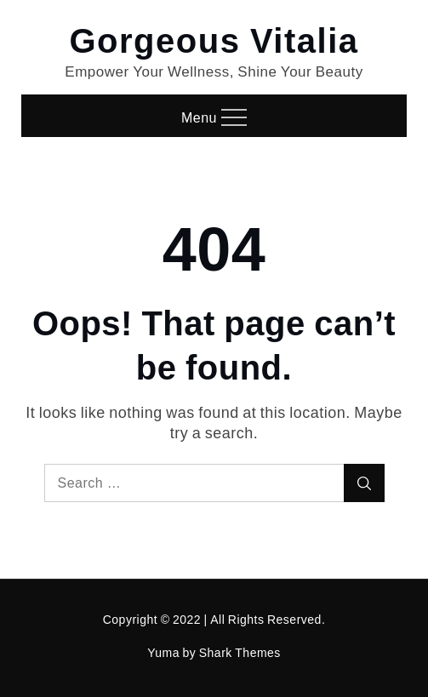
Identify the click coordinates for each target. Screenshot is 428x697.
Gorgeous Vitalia (213, 38)
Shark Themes (240, 652)
